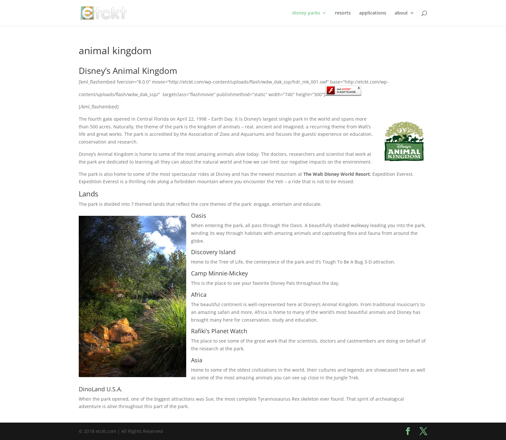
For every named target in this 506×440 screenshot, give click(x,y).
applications (372, 13)
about (401, 13)
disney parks (306, 13)
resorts (343, 13)
